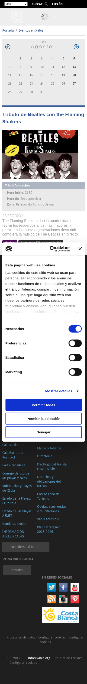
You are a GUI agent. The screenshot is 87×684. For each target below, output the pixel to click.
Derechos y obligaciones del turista (49, 481)
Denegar (43, 432)
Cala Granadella (13, 465)
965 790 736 (15, 658)
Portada (8, 30)
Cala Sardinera (12, 444)
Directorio (44, 456)
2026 (43, 42)
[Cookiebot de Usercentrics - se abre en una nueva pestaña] (52, 249)
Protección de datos (21, 637)
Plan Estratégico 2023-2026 (48, 529)
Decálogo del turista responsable (52, 466)
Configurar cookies (52, 637)
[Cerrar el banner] (80, 248)
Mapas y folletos (49, 448)
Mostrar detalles (58, 391)
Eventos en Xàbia (31, 30)
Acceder (17, 570)
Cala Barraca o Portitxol (12, 454)
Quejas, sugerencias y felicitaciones (51, 508)
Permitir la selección (44, 418)
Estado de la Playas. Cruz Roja (16, 500)
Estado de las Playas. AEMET (17, 513)
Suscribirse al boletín (25, 546)
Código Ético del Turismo (49, 496)
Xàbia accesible (48, 519)
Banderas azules (14, 523)
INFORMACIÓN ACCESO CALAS (13, 533)
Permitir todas (43, 405)
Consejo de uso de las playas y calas (15, 475)
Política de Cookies (68, 658)
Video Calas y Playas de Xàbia (17, 488)
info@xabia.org (39, 658)
